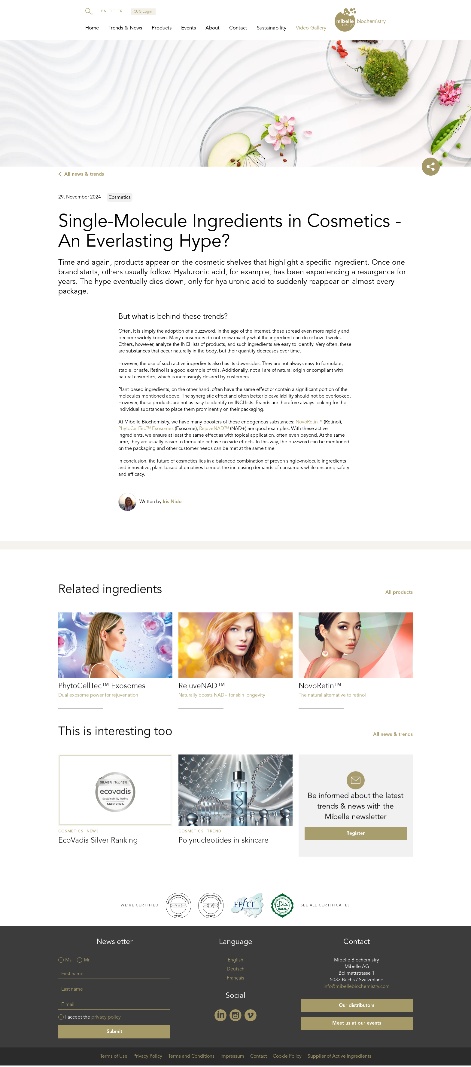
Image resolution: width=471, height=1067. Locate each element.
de (112, 11)
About (212, 28)
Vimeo (251, 1017)
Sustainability (271, 28)
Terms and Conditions (191, 1058)
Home (92, 28)
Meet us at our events (356, 1025)
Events (188, 28)
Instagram (235, 1017)
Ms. (69, 962)
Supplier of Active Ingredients (339, 1058)
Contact (238, 28)
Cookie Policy (287, 1058)
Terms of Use (113, 1058)
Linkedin (220, 1017)
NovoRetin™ (309, 424)
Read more (115, 704)
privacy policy (106, 1019)
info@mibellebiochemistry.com (357, 988)
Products (162, 28)
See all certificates (325, 907)
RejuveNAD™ (214, 430)
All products (399, 636)
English (235, 962)
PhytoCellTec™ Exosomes (146, 430)
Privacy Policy (147, 1058)
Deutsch (236, 971)
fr (120, 11)
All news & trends (84, 176)
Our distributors (356, 1007)
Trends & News (125, 28)
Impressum (232, 1058)
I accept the (93, 1019)
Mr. (87, 962)
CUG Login (143, 12)
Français (235, 980)
